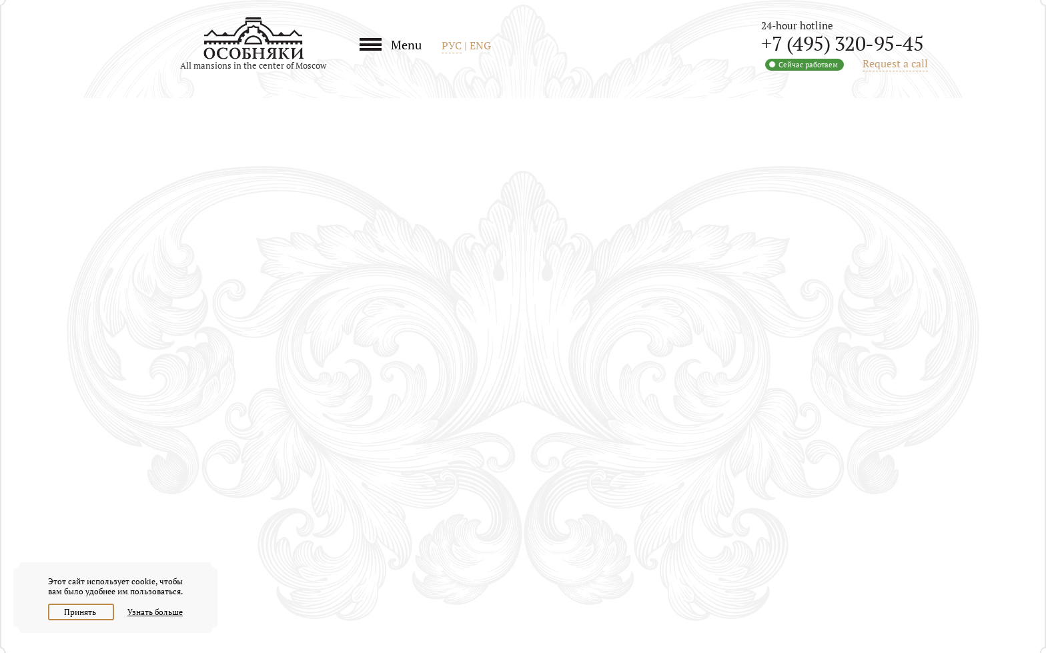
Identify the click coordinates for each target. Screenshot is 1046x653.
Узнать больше (155, 612)
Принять (81, 612)
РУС (452, 45)
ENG (480, 45)
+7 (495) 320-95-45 (842, 43)
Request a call (895, 63)
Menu (406, 45)
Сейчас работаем (808, 64)
